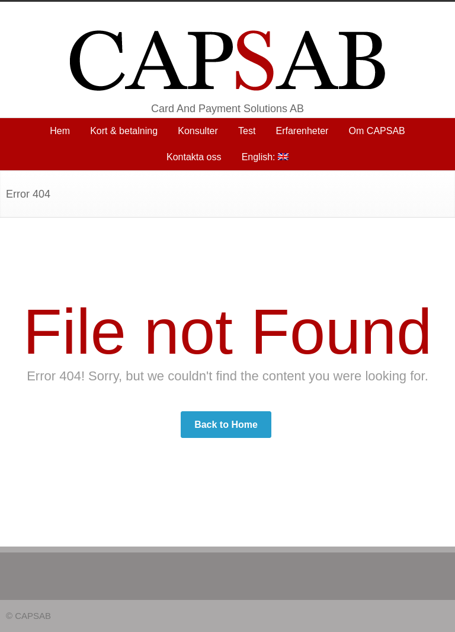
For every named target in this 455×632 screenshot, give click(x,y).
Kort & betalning (124, 131)
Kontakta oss (194, 157)
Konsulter (198, 131)
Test (246, 131)
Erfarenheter (302, 131)
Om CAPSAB (377, 131)
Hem (60, 131)
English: (265, 157)
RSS (437, 615)
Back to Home (226, 425)
